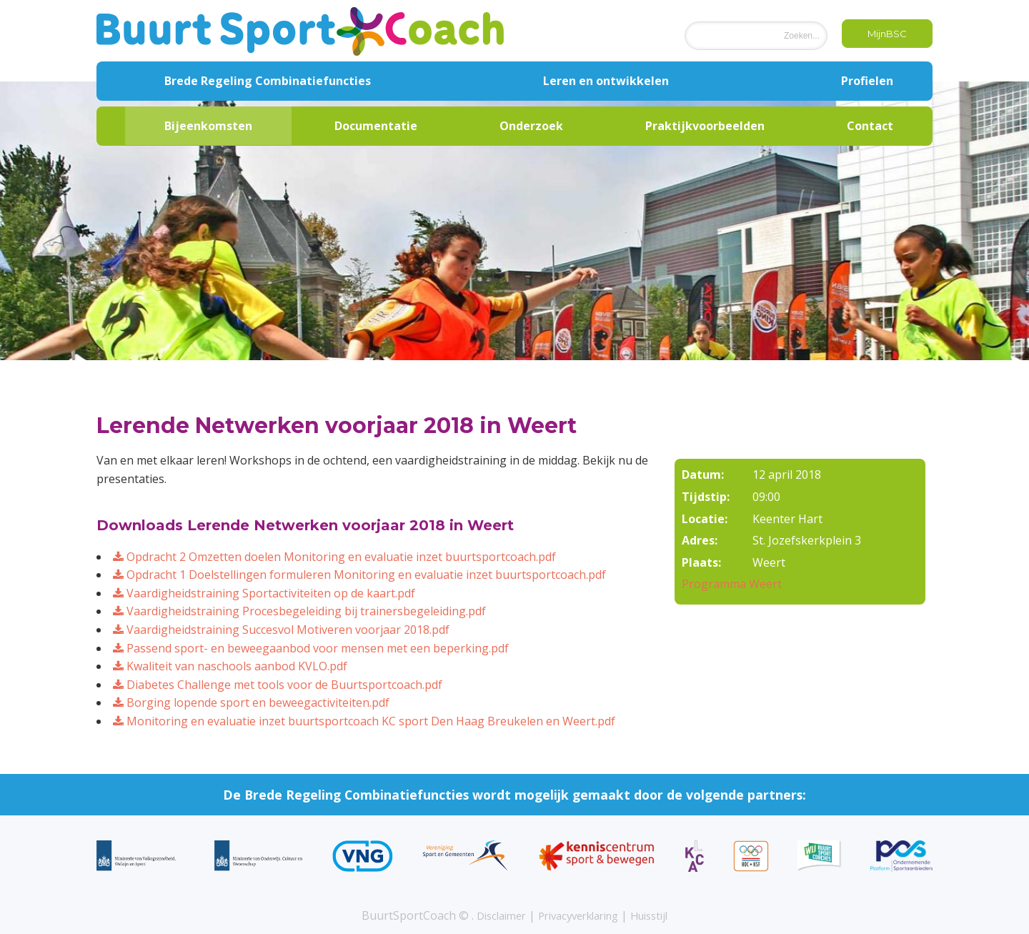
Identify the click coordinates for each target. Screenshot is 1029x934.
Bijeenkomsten (208, 126)
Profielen (867, 81)
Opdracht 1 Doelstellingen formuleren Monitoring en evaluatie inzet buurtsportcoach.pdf (359, 574)
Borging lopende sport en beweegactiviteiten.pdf (251, 702)
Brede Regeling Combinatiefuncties (267, 81)
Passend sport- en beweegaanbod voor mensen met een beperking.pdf (311, 648)
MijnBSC (881, 34)
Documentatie (375, 126)
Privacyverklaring (578, 915)
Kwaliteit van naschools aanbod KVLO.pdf (230, 666)
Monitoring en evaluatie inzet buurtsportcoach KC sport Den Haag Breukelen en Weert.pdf (364, 721)
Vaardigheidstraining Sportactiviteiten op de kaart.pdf (264, 593)
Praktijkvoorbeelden (705, 126)
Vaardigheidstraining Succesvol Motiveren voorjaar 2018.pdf (281, 629)
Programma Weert (732, 584)
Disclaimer (492, 915)
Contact (870, 126)
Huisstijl (658, 915)
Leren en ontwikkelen (606, 81)
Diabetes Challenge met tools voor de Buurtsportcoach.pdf (277, 684)
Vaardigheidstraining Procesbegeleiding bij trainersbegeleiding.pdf (299, 611)
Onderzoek (531, 126)
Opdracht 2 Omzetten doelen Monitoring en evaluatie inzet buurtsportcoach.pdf (334, 557)
